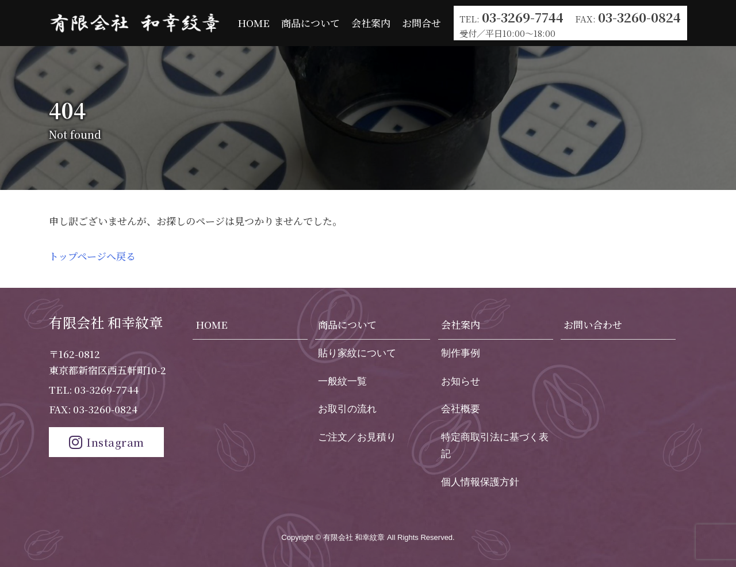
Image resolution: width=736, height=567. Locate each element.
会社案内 (370, 23)
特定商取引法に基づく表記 (495, 445)
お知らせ (460, 381)
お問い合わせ (593, 324)
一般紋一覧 (342, 381)
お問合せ (421, 23)
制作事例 (460, 353)
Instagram (106, 442)
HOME (253, 23)
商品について (310, 23)
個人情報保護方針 (480, 482)
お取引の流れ (347, 409)
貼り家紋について (357, 353)
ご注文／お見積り (357, 437)
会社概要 (460, 409)
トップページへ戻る (92, 256)
